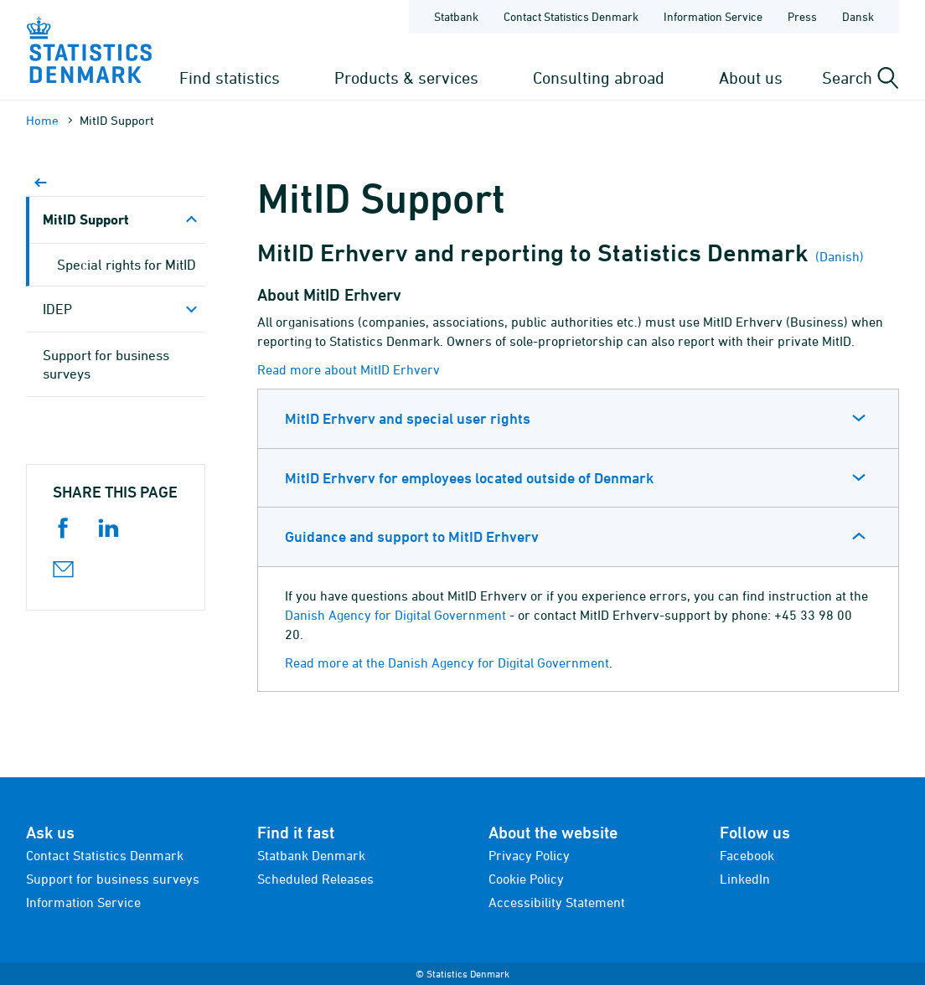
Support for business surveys (106, 364)
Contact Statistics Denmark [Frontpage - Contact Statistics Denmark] (571, 16)
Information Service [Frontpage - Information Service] (713, 16)
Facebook (747, 855)
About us (751, 77)
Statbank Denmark (311, 855)
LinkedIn (745, 878)
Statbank (456, 16)
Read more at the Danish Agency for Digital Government (447, 662)
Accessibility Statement (556, 902)
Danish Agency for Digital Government (395, 614)
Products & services (406, 77)
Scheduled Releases (315, 878)
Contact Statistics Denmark (104, 855)
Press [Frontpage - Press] (802, 16)
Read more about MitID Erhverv (348, 369)
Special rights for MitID (126, 264)
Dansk (858, 16)
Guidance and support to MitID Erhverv (412, 536)
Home (42, 120)
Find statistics (229, 77)
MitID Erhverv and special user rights (407, 418)
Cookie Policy (526, 878)
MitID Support (86, 219)
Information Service (83, 902)
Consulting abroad (598, 77)
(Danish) (838, 256)
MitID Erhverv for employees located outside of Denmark (469, 478)
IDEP (57, 309)
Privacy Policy (529, 855)
